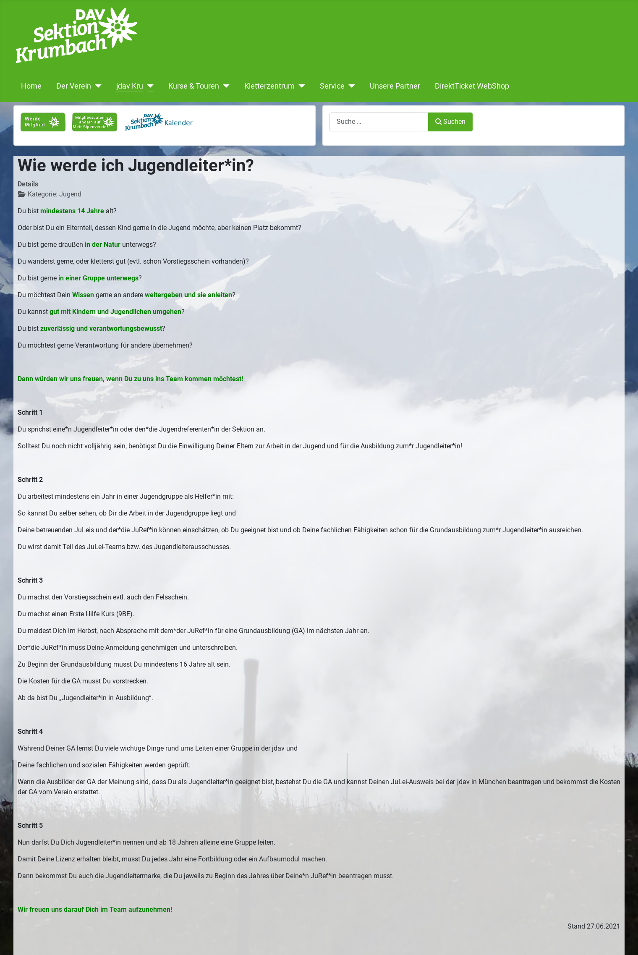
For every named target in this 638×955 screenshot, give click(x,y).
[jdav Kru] (148, 86)
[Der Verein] (96, 86)
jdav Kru (129, 86)
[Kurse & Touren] (224, 86)
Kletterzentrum (269, 86)
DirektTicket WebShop (472, 86)
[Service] (350, 86)
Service (332, 86)
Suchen (450, 122)
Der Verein (73, 86)
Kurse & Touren (193, 86)
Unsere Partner (395, 86)
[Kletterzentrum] (300, 86)
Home (31, 86)
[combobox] (379, 122)
